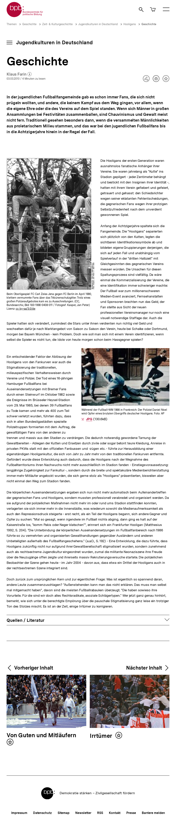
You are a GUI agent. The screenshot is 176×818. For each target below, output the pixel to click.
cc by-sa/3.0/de (25, 308)
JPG (89, 419)
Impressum (19, 813)
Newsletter (83, 813)
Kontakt (114, 813)
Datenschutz (42, 813)
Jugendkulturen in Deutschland (98, 24)
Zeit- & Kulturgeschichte (57, 24)
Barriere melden (153, 813)
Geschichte (29, 24)
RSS (100, 813)
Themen (12, 24)
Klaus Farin (19, 74)
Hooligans (129, 24)
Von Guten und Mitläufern (41, 735)
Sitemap (63, 813)
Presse (131, 813)
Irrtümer (101, 736)
